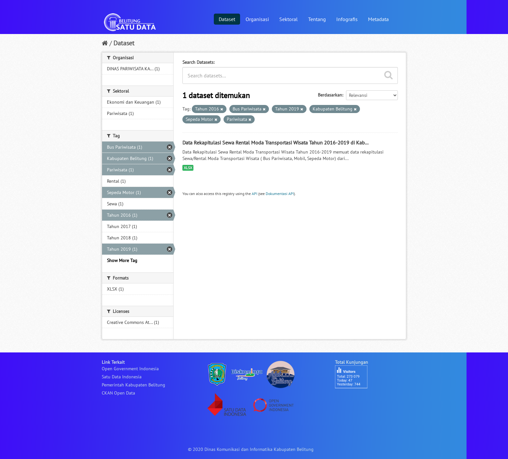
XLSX (188, 167)
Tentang (317, 19)
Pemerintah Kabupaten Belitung (133, 385)
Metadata (378, 19)
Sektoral (288, 19)
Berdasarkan (330, 95)
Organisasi (257, 19)
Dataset (227, 19)
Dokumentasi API (280, 193)
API (254, 193)
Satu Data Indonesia (122, 377)
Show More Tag (122, 260)
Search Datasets (198, 62)
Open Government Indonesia (130, 369)
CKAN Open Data (118, 393)
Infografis (347, 19)
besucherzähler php (354, 399)
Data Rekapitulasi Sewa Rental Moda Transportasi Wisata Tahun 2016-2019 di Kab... (275, 142)
